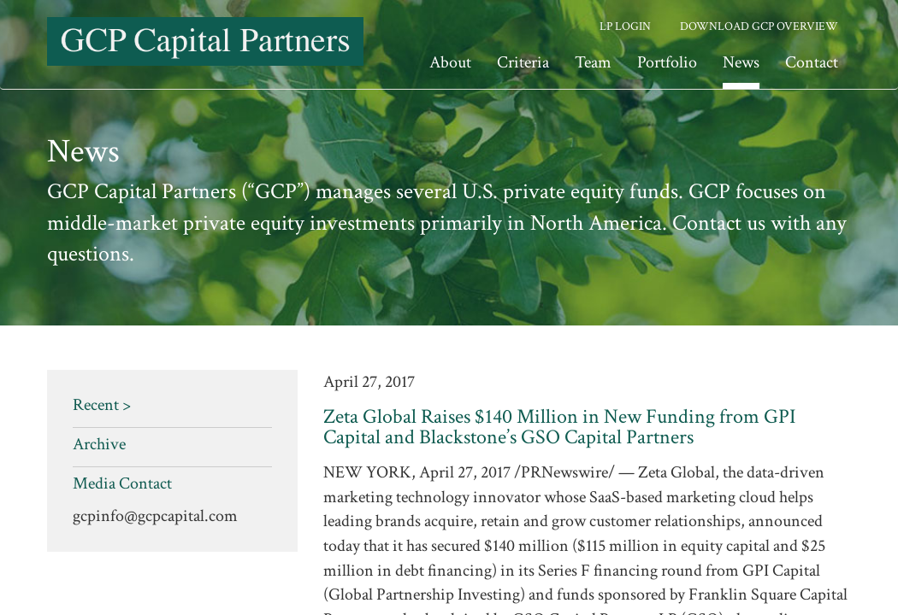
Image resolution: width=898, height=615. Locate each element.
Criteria (523, 62)
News (741, 62)
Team (593, 62)
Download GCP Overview (759, 26)
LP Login (625, 26)
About (450, 62)
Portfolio (667, 62)
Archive (99, 444)
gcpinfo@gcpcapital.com (155, 516)
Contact (811, 62)
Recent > (102, 405)
